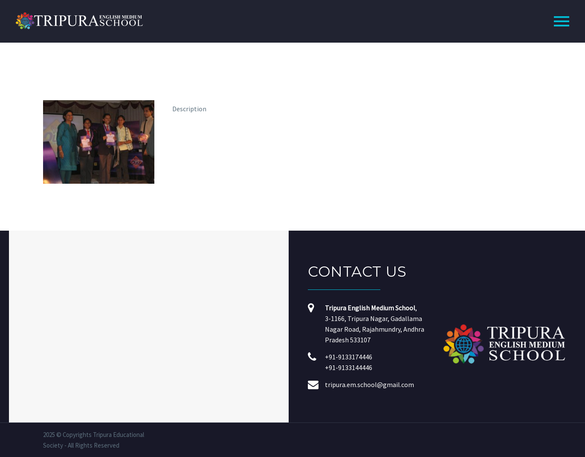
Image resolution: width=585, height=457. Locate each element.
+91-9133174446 (348, 357)
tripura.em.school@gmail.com (369, 384)
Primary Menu (561, 21)
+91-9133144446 (348, 367)
